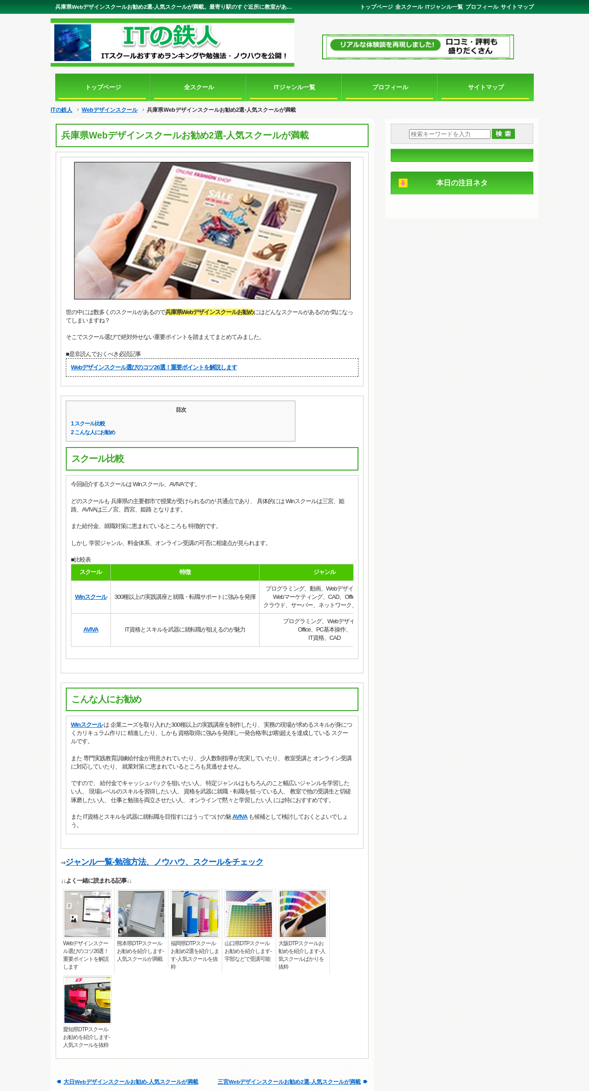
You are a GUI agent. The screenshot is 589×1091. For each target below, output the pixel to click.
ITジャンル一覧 (444, 7)
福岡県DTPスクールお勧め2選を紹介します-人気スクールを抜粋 (195, 955)
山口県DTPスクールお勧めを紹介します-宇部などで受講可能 (248, 951)
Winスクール (91, 596)
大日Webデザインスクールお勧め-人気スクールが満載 (131, 1082)
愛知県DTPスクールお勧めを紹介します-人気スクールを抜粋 (86, 1037)
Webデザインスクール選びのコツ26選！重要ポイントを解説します (154, 367)
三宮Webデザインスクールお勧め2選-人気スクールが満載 (289, 1082)
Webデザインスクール (109, 110)
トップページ (376, 7)
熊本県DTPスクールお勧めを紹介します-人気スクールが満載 (140, 951)
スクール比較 (88, 423)
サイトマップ (517, 7)
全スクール (409, 7)
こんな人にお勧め (93, 432)
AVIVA (90, 629)
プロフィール (481, 7)
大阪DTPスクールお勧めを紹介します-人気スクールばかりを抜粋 (301, 955)
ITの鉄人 (61, 110)
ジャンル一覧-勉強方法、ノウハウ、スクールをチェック (164, 862)
